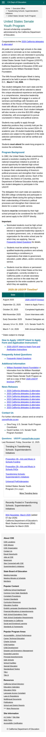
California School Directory (14, 684)
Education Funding (11, 605)
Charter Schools (10, 642)
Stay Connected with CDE (14, 563)
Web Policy (8, 720)
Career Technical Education (14, 638)
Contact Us (8, 551)
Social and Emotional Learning (15, 624)
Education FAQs (10, 690)
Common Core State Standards (16, 593)
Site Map (16, 717)
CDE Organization (11, 548)
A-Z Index (7, 717)
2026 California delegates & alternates (23, 391)
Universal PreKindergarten (17, 481)
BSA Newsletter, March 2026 (18, 515)
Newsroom (8, 560)
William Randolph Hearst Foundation (24, 368)
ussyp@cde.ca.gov (10, 420)
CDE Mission (9, 545)
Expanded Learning (11, 654)
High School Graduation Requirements (18, 618)
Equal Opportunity (10, 554)
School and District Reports (14, 705)
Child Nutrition (9, 645)
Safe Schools (9, 660)
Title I (6, 672)
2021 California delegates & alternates (23, 405)
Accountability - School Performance (17, 635)
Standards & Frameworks (13, 627)
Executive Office (19, 8)
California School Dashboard (15, 590)
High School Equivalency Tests (15, 614)
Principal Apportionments (13, 657)
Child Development (11, 648)
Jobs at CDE (8, 557)
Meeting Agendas (10, 575)
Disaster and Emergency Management (18, 651)
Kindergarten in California (13, 621)
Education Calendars (12, 687)
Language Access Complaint (14, 693)
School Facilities (10, 663)
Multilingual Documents (12, 699)
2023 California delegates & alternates (23, 399)
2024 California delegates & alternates (23, 396)
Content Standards (11, 599)
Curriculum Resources (12, 602)
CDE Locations (9, 542)
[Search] (43, 2)
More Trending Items (29, 493)
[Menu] (3, 2)
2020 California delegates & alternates (23, 408)
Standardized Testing (12, 669)
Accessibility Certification (13, 723)
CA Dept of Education (16, 2)
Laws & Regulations (11, 696)
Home (8, 8)
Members (7, 581)
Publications (8, 702)
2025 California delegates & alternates (23, 394)
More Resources (13, 708)
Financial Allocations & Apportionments (18, 611)
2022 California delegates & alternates (23, 402)
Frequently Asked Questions (19, 242)
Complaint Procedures (12, 596)
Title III (6, 675)
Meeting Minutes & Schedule (15, 578)
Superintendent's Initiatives (14, 566)
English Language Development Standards (20, 608)
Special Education (10, 666)
